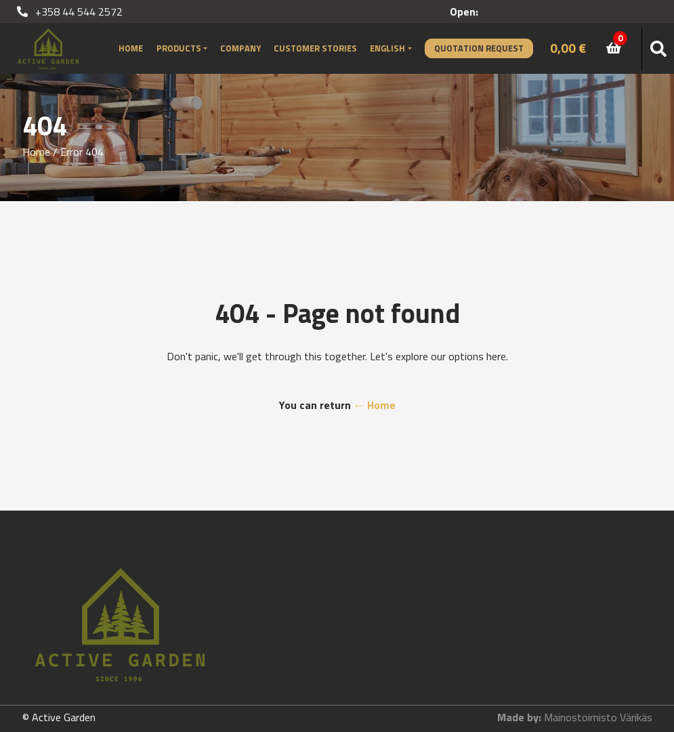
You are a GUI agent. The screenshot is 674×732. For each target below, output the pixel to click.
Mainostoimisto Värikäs (598, 717)
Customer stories (315, 48)
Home (131, 48)
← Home (375, 405)
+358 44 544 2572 (70, 11)
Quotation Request (479, 48)
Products (178, 48)
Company (240, 48)
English (387, 48)
